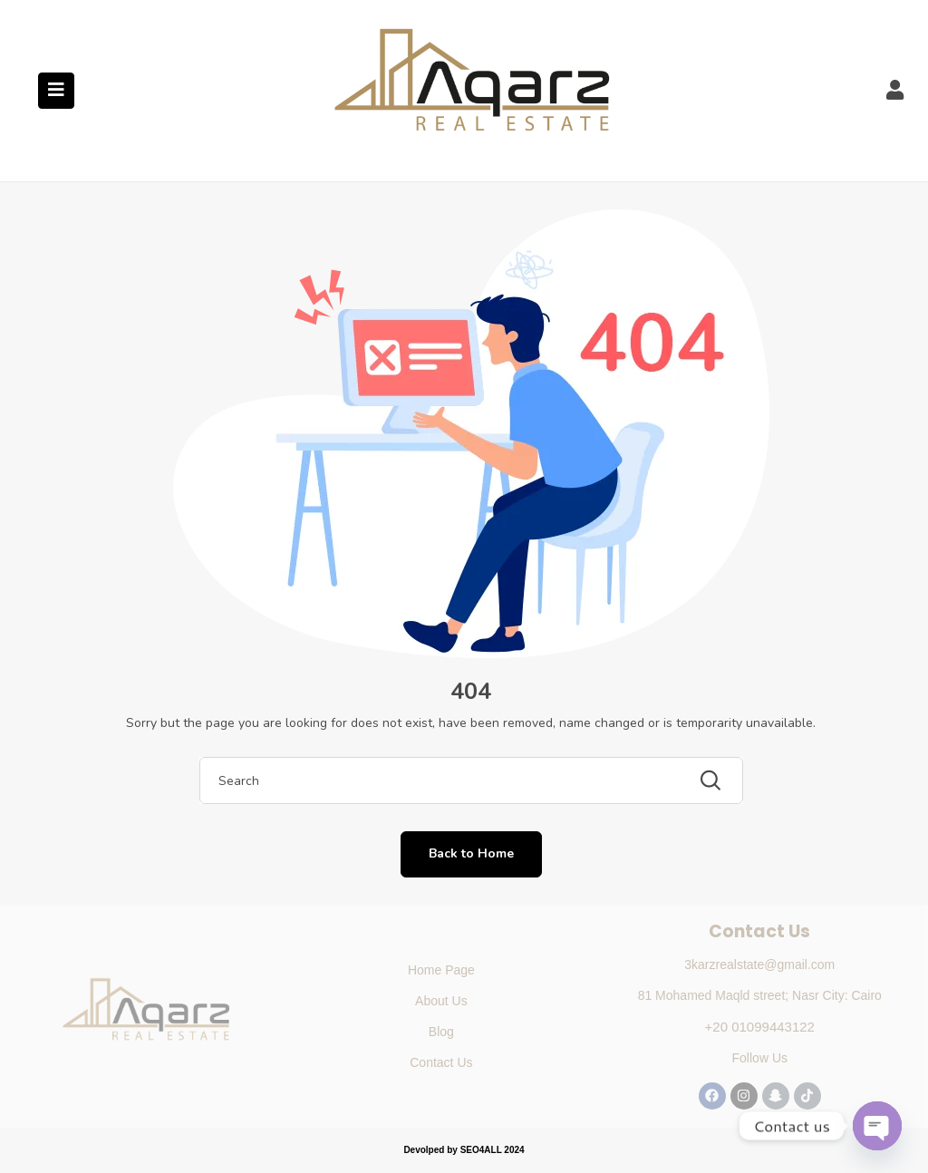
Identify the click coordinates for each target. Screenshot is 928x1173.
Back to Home (471, 853)
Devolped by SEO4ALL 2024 (463, 1150)
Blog (441, 1031)
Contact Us (441, 1062)
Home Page (441, 970)
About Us (441, 1001)
